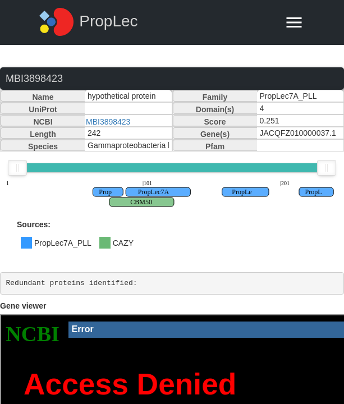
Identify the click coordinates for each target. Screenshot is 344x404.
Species (43, 146)
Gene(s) (215, 134)
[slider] (17, 168)
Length (43, 134)
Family (215, 97)
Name (42, 97)
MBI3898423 (108, 121)
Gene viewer (23, 305)
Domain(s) (215, 109)
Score (215, 122)
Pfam (214, 146)
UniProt (43, 109)
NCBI (42, 122)
